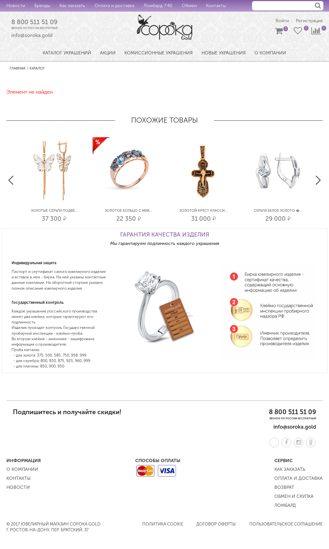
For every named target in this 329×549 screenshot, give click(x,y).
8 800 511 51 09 (34, 22)
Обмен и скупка (294, 496)
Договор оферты (216, 524)
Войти (282, 20)
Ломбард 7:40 (158, 5)
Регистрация (309, 20)
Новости (15, 5)
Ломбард (285, 505)
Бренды (42, 5)
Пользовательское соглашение (286, 524)
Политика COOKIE (162, 524)
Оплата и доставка (114, 5)
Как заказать (72, 5)
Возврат (284, 487)
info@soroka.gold (32, 35)
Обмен (189, 5)
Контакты (216, 5)
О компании (22, 469)
